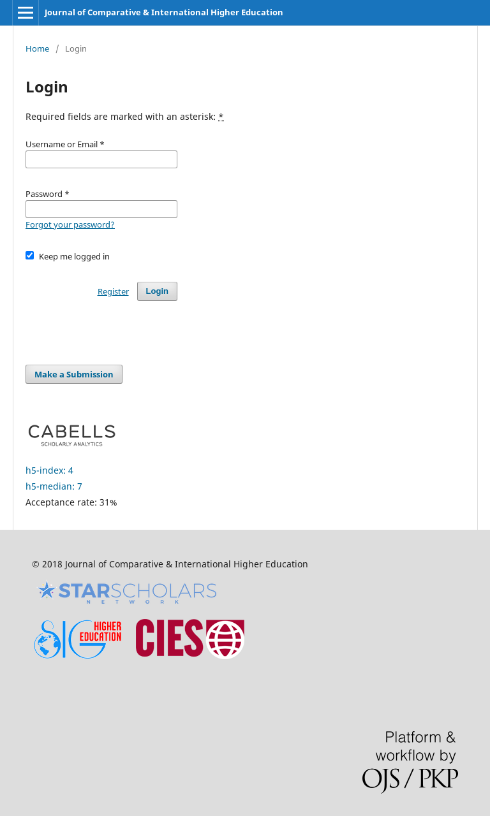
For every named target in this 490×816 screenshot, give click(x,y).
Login (157, 291)
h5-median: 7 (54, 486)
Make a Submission (74, 374)
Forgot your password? (70, 224)
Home (37, 48)
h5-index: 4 (49, 470)
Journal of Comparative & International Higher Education (164, 12)
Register (113, 291)
